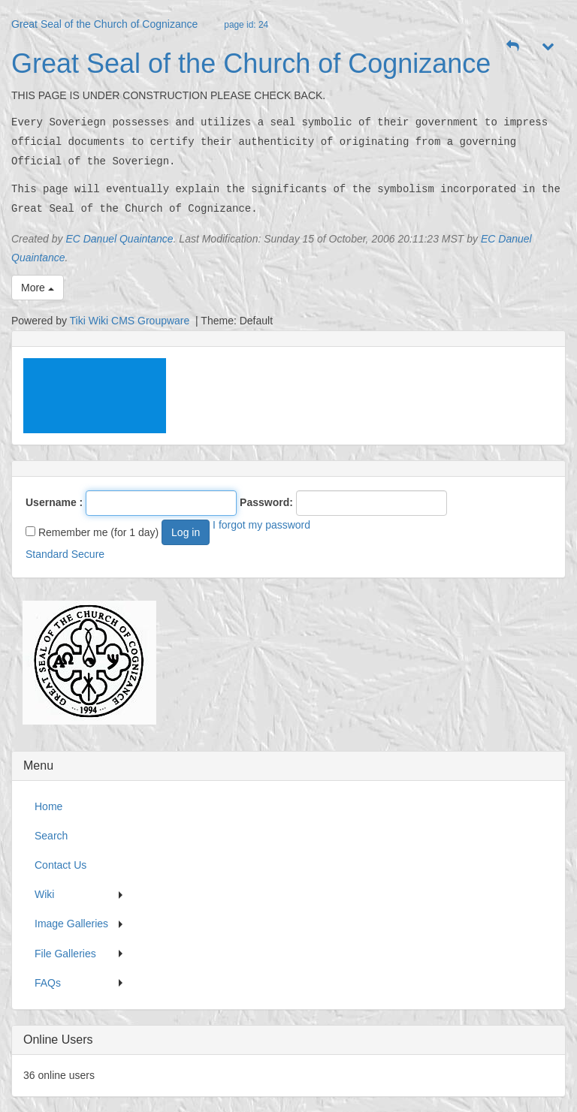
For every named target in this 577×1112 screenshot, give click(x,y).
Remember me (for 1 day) (92, 532)
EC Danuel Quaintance (119, 239)
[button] (513, 46)
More (37, 288)
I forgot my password (261, 525)
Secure (87, 554)
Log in (185, 532)
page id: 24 (246, 25)
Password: (266, 502)
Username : (54, 502)
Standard (47, 554)
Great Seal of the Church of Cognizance (104, 24)
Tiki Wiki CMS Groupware (131, 321)
